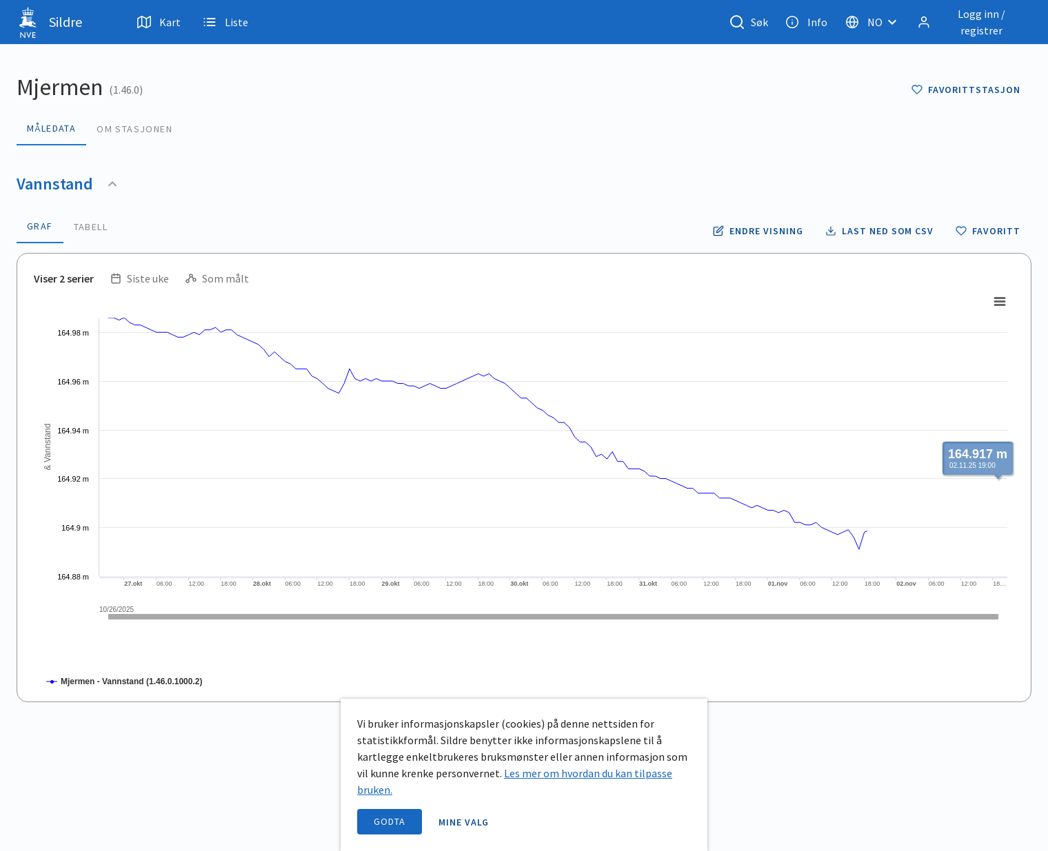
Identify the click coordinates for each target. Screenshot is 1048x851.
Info (806, 22)
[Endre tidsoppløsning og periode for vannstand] (758, 231)
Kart (159, 22)
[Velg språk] (874, 22)
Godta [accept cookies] (389, 821)
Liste (225, 22)
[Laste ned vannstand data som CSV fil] (879, 231)
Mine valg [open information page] (464, 822)
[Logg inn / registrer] (971, 22)
